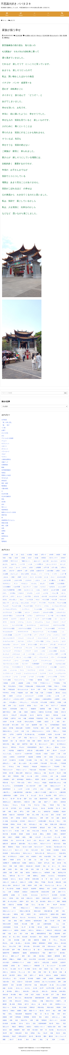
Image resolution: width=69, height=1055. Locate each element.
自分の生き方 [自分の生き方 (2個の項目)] (62, 959)
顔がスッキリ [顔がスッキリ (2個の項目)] (54, 1020)
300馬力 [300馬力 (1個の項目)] (43, 558)
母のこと (4, 507)
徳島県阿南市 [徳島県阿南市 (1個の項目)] (7, 789)
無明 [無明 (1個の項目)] (16, 872)
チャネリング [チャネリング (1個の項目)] (62, 644)
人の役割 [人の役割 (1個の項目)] (40, 696)
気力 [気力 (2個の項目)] (27, 850)
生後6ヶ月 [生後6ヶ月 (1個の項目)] (23, 882)
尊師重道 (4, 486)
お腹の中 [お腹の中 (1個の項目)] (19, 570)
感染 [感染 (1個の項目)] (51, 798)
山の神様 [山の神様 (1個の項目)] (50, 779)
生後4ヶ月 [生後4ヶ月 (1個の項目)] (14, 882)
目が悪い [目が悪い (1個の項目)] (25, 895)
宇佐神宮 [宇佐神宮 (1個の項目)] (56, 766)
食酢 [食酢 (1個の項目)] (10, 1030)
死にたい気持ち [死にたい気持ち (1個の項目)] (33, 843)
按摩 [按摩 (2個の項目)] (4, 811)
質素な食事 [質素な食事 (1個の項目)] (43, 985)
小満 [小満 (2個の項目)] (51, 776)
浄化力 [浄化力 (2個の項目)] (5, 866)
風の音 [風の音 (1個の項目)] (51, 1023)
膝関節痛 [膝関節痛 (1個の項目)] (57, 956)
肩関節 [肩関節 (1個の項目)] (50, 943)
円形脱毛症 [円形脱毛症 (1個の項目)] (39, 718)
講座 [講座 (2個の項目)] (64, 981)
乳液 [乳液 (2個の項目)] (41, 692)
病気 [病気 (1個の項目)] (35, 885)
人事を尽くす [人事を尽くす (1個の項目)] (7, 699)
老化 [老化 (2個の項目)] (9, 940)
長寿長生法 (5, 536)
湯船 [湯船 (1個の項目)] (21, 869)
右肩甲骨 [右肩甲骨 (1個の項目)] (19, 734)
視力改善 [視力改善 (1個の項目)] (22, 978)
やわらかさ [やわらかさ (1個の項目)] (63, 599)
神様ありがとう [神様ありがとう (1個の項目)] (25, 908)
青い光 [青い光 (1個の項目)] (47, 1014)
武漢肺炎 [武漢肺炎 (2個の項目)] (5, 840)
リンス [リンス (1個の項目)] (51, 673)
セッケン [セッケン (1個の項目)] (56, 641)
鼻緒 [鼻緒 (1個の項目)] (34, 1039)
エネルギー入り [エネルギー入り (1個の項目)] (61, 612)
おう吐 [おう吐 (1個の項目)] (5, 567)
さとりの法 (5, 433)
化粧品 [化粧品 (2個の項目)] (64, 725)
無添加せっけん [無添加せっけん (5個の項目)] (37, 872)
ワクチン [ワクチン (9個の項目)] (63, 676)
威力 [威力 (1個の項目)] (15, 763)
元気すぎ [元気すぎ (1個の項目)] (63, 712)
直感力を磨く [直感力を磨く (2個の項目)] (46, 898)
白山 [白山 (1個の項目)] (4, 892)
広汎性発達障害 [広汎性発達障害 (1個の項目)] (18, 786)
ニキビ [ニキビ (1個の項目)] (43, 651)
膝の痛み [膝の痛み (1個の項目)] (42, 956)
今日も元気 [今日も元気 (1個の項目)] (34, 702)
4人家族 (27, 35)
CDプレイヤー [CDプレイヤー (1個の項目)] (53, 558)
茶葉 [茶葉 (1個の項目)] (34, 972)
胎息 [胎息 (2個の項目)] (64, 946)
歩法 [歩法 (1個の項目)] (35, 840)
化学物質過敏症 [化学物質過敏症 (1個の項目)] (54, 725)
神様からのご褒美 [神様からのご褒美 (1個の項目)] (40, 908)
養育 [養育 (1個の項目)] (28, 1030)
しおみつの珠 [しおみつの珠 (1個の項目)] (18, 580)
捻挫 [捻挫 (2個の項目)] (15, 811)
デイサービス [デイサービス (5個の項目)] (18, 647)
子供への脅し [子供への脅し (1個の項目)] (54, 763)
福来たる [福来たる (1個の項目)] (14, 917)
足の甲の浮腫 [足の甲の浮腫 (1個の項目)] (50, 988)
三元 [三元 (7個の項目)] (54, 680)
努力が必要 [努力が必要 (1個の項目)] (6, 725)
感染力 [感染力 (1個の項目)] (57, 798)
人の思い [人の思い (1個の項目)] (49, 696)
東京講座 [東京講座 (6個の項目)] (13, 834)
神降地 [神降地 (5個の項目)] (16, 914)
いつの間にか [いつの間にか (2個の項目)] (39, 564)
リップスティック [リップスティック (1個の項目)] (8, 673)
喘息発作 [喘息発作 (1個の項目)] (5, 741)
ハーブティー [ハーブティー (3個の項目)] (41, 654)
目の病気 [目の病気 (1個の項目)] (63, 895)
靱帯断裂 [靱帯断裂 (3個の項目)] (26, 1017)
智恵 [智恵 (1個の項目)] (12, 827)
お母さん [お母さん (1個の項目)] (63, 567)
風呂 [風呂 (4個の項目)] (64, 1023)
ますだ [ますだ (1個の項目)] (12, 596)
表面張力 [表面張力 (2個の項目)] (63, 975)
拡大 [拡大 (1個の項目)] (20, 808)
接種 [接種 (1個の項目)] (33, 811)
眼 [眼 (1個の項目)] (37, 901)
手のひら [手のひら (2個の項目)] (15, 805)
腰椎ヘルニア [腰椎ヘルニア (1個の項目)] (15, 956)
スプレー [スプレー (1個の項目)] (29, 641)
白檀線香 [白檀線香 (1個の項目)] (16, 892)
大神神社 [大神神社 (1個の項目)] (12, 757)
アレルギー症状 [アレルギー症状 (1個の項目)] (28, 606)
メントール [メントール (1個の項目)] (13, 670)
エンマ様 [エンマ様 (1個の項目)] (50, 615)
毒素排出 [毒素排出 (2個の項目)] (10, 847)
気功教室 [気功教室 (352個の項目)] (56, 850)
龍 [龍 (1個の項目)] (47, 1039)
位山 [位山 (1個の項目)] (15, 705)
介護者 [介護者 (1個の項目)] (59, 702)
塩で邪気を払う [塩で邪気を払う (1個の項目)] (61, 744)
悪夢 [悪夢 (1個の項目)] (25, 798)
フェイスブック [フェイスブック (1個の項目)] (60, 660)
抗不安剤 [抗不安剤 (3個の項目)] (13, 808)
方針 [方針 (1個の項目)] (52, 818)
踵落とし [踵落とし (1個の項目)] (17, 991)
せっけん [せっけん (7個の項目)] (34, 583)
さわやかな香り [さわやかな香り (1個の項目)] (61, 577)
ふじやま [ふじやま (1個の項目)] (45, 593)
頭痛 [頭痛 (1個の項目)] (11, 1020)
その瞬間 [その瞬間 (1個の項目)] (51, 583)
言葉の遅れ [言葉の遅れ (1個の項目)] (6, 981)
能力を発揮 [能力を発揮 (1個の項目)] (6, 949)
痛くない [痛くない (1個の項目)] (59, 885)
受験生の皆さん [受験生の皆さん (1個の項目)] (7, 731)
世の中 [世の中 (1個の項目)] (33, 689)
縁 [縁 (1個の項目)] (9, 937)
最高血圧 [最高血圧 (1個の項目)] (42, 827)
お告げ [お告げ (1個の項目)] (31, 567)
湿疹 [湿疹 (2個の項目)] (37, 869)
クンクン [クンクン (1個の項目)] (29, 622)
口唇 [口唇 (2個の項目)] (22, 731)
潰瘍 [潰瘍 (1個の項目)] (47, 869)
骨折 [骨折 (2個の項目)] (11, 1033)
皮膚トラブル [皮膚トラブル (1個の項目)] (62, 892)
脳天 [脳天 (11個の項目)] (58, 949)
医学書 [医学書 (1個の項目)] (11, 728)
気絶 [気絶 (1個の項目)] (4, 856)
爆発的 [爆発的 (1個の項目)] (43, 875)
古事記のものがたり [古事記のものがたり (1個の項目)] (38, 731)
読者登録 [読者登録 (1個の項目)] (37, 981)
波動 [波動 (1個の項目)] (30, 859)
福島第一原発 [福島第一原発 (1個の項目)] (54, 914)
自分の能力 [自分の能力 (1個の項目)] (6, 962)
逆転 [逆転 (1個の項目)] (58, 994)
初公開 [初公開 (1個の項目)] (19, 721)
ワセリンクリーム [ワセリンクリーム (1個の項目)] (19, 680)
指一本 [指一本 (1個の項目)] (58, 808)
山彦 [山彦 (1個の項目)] (57, 779)
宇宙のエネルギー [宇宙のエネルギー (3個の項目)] (8, 770)
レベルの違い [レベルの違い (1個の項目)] (41, 676)
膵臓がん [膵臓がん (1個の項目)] (12, 959)
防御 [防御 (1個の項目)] (64, 1007)
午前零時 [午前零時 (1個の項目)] (27, 728)
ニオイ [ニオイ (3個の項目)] (36, 651)
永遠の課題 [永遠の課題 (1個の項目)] (47, 856)
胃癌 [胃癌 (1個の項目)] (20, 946)
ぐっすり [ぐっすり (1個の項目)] (54, 574)
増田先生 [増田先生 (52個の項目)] (13, 747)
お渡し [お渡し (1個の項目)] (5, 570)
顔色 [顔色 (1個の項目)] (34, 1023)
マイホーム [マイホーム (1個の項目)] (29, 667)
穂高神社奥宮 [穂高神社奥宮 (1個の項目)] (38, 920)
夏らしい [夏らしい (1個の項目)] (49, 747)
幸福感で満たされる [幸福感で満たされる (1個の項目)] (55, 782)
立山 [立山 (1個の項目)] (57, 924)
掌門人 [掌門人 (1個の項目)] (22, 811)
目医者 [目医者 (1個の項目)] (11, 898)
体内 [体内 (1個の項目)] (41, 705)
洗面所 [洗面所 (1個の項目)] (40, 863)
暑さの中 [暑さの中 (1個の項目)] (24, 827)
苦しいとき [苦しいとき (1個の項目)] (22, 972)
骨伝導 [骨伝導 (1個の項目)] (5, 1033)
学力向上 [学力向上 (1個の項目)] (11, 766)
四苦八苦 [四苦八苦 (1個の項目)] (22, 741)
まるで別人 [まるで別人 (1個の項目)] (28, 596)
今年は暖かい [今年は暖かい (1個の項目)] (13, 702)
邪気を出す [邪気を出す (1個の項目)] (18, 1001)
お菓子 (3, 430)
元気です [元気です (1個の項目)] (5, 715)
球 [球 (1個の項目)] (46, 879)
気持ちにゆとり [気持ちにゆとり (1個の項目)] (27, 853)
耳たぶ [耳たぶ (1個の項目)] (55, 940)
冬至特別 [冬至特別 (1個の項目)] (58, 718)
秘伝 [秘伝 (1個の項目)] (9, 920)
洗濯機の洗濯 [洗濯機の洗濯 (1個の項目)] (16, 863)
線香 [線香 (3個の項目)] (64, 933)
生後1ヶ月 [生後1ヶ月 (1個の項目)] (6, 882)
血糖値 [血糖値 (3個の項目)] (56, 975)
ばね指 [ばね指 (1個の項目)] (64, 590)
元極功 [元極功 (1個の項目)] (26, 712)
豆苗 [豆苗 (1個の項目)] (12, 985)
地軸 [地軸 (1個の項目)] (13, 744)
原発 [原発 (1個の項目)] (47, 728)
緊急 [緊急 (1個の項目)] (50, 933)
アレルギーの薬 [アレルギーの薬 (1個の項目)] (16, 606)
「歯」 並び (5, 425)
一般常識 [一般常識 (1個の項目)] (39, 680)
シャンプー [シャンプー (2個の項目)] (17, 635)
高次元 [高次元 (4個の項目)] (58, 1033)
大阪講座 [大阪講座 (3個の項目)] (30, 757)
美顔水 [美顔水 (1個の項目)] (46, 937)
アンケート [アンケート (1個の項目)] (38, 606)
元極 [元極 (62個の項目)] (20, 712)
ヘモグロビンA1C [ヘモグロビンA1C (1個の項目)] (60, 664)
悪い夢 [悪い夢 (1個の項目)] (13, 798)
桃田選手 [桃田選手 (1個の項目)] (63, 834)
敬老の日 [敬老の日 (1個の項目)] (12, 814)
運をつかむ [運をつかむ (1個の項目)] (18, 998)
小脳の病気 (5, 488)
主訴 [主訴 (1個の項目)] (26, 692)
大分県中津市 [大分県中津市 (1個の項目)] (28, 753)
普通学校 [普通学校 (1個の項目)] (5, 827)
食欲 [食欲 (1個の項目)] (59, 1026)
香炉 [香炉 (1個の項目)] (41, 1030)
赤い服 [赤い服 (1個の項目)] (52, 985)
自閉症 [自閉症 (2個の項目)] (13, 965)
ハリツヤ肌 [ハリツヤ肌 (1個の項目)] (31, 654)
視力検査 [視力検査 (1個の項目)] (30, 978)
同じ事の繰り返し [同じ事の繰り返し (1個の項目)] (30, 734)
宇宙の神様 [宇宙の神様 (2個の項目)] (42, 770)
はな (3, 435)
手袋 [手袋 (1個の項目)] (64, 805)
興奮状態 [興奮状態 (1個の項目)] (37, 965)
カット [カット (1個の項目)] (30, 619)
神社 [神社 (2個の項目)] (63, 911)
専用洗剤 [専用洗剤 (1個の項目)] (16, 776)
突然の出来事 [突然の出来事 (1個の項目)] (7, 924)
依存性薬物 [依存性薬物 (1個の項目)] (13, 709)
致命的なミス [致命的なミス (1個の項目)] (27, 965)
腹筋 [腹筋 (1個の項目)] (34, 956)
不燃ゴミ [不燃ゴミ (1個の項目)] (56, 686)
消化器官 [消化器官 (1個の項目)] (37, 866)
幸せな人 (39, 35)
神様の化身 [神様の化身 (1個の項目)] (37, 911)
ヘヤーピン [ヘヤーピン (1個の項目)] (6, 667)
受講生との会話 (6, 475)
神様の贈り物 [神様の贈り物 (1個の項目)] (48, 911)
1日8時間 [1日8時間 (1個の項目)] (5, 554)
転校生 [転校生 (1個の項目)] (38, 994)
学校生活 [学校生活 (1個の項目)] (25, 766)
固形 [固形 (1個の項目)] (33, 741)
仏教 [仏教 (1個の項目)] (65, 702)
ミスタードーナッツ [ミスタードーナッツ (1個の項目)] (41, 667)
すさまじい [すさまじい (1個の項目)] (24, 583)
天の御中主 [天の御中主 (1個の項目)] (12, 760)
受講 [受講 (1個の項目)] (58, 728)
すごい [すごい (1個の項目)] (16, 583)
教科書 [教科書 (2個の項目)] (5, 814)
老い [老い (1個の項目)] (4, 940)
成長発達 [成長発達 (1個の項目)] (63, 802)
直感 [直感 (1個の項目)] (22, 898)
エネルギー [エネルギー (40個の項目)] (36, 612)
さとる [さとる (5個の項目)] (46, 577)
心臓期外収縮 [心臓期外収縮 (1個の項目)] (7, 795)
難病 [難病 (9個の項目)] (64, 1010)
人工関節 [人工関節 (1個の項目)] (29, 699)
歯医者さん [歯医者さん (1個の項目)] (56, 840)
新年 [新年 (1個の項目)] (12, 818)
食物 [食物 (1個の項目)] (64, 1026)
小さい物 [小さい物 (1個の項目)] (29, 776)
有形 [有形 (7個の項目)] (49, 827)
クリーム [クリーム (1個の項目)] (21, 622)
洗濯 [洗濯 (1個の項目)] (53, 859)
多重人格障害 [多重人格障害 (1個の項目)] (40, 750)
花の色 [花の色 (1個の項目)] (34, 969)
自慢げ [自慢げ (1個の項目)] (29, 962)
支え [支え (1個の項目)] (39, 811)
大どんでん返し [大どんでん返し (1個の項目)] (7, 753)
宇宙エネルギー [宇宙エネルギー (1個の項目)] (53, 770)
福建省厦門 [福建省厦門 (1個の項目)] (6, 917)
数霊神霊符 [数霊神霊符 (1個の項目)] (21, 814)
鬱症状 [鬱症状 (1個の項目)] (51, 1036)
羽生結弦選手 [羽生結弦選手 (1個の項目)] (54, 937)
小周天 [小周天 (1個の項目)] (37, 776)
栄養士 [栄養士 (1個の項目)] (56, 834)
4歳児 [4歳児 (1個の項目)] (36, 554)
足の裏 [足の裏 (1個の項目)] (59, 988)
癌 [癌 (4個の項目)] (3, 888)
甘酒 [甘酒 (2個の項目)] (51, 879)
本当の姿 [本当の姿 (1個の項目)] (44, 831)
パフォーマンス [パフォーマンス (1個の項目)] (43, 657)
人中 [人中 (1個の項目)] (64, 696)
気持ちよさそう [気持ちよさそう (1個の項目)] (51, 853)
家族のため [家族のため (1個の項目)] (28, 773)
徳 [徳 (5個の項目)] (64, 786)
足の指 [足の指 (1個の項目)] (35, 988)
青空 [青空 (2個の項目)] (58, 1014)
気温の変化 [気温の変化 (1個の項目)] (62, 853)
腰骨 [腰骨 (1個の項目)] (23, 956)
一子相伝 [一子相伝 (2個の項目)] (30, 680)
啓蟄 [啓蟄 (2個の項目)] (56, 737)
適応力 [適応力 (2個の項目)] (5, 1001)
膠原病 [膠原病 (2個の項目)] (5, 959)
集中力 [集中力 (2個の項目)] (48, 1010)
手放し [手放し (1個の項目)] (44, 805)
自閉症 (3, 531)
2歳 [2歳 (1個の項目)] (12, 554)
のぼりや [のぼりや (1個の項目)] (45, 590)
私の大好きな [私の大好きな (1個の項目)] (32, 917)
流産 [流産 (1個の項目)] (53, 863)
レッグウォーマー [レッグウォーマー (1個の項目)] (61, 673)
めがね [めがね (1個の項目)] (5, 599)
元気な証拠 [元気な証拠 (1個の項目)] (23, 715)
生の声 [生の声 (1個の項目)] (64, 879)
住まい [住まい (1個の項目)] (36, 705)
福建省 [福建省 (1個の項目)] (64, 914)
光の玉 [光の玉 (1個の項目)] (32, 715)
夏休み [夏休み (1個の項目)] (57, 747)
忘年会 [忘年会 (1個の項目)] (22, 795)
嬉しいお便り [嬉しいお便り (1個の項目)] (23, 763)
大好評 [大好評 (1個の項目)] (52, 753)
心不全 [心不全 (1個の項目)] (35, 789)
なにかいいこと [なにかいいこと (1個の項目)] (28, 590)
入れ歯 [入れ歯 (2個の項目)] (63, 715)
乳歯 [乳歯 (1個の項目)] (36, 692)
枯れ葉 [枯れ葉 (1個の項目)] (35, 834)
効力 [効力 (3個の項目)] (27, 725)
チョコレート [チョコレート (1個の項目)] (7, 647)
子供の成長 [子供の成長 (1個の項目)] (43, 763)
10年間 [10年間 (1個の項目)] (51, 554)
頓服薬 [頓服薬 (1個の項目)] (5, 1020)
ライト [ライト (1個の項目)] (22, 670)
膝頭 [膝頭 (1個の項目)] (64, 956)
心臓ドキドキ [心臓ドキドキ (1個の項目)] (53, 792)
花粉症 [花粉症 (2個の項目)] (46, 969)
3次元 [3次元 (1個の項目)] (22, 554)
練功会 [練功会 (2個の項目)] (5, 937)
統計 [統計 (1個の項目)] (21, 933)
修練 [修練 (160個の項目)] (50, 709)
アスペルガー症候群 (7, 438)
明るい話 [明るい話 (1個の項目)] (51, 821)
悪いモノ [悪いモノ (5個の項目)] (5, 798)
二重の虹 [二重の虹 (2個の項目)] (57, 692)
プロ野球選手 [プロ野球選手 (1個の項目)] (35, 664)
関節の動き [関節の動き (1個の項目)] (41, 1007)
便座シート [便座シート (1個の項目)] (24, 709)
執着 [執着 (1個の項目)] (31, 744)
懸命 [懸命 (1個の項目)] (34, 802)
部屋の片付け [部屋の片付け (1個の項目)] (50, 1001)
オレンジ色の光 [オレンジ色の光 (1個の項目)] (61, 615)
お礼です (33, 35)
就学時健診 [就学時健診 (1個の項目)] (20, 779)
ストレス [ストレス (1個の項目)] (21, 638)
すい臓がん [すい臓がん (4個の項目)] (52, 580)
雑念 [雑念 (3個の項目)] (54, 1010)
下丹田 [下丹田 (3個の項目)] (35, 683)
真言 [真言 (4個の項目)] (27, 901)
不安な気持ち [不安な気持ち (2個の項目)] (12, 686)
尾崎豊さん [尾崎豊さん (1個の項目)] (29, 779)
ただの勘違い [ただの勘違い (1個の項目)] (61, 583)
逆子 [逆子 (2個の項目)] (52, 994)
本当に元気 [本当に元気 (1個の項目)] (35, 831)
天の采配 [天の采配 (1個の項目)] (29, 760)
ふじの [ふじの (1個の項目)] (38, 593)
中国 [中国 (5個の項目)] (44, 689)
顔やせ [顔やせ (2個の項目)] (21, 1023)
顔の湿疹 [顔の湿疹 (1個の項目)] (63, 1020)
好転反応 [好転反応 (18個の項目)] (58, 760)
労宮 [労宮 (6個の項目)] (22, 725)
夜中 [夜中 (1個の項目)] (48, 750)
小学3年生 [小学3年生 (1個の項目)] (44, 776)
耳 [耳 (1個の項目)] (49, 940)
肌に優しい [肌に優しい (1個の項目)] (19, 943)
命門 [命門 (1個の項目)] (19, 737)
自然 (3, 528)
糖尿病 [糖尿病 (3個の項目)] (16, 930)
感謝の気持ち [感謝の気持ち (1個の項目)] (17, 802)
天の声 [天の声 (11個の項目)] (5, 760)
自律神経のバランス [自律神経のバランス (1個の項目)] (18, 962)
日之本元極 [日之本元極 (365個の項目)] (14, 821)
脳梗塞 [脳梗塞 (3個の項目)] (64, 949)
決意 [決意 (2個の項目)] (59, 856)
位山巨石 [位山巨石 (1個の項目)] (21, 705)
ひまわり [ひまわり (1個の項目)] (21, 593)
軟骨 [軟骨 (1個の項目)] (27, 994)
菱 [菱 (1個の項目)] (65, 972)
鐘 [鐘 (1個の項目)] (39, 1004)
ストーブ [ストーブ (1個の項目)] (54, 638)
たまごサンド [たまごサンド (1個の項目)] (27, 586)
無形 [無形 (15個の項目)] (10, 872)
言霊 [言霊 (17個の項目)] (13, 981)
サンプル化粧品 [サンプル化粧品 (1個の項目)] (52, 631)
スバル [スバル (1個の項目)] (63, 638)
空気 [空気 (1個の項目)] (58, 920)
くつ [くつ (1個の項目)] (40, 574)
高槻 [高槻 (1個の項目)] (51, 1033)
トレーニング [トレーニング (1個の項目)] (7, 651)
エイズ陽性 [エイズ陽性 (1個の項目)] (18, 612)
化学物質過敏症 (6, 470)
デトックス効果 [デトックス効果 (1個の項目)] (40, 647)
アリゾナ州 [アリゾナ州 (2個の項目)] (42, 603)
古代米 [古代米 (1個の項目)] (48, 731)
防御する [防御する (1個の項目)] (5, 1010)
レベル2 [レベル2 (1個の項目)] (23, 676)
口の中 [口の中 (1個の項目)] (17, 731)
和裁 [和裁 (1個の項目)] (25, 737)
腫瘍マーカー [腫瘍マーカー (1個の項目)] (53, 953)
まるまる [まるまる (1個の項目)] (36, 596)
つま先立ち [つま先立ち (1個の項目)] (52, 586)
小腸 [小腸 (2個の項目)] (56, 776)
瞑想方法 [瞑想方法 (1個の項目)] (11, 904)
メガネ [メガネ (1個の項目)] (5, 670)
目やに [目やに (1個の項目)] (5, 898)
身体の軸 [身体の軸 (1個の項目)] (54, 991)
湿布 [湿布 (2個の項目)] (27, 869)
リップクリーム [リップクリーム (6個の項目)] (60, 670)
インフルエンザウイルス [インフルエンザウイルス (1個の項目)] (59, 606)
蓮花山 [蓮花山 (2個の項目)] (19, 975)
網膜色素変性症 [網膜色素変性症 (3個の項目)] (41, 933)
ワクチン (4, 457)
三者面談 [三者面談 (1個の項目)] (5, 683)
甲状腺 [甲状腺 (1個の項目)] (43, 882)
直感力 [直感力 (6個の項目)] (38, 898)
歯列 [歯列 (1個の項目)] (48, 840)
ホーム (4, 20)
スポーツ (4, 446)
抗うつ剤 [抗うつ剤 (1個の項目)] (5, 808)
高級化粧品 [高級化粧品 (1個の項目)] (6, 1036)
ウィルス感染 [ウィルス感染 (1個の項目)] (38, 609)
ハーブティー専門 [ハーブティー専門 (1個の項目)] (53, 654)
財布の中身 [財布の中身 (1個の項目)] (28, 985)
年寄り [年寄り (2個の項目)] (30, 782)
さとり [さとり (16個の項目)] (25, 577)
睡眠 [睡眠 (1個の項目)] (58, 901)
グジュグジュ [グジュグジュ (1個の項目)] (39, 622)
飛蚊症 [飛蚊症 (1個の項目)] (14, 1026)
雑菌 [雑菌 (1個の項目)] (59, 1010)
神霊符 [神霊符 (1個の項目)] (29, 914)
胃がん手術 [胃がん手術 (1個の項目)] (12, 946)
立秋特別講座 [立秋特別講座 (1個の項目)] (7, 927)
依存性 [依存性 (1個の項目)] (5, 709)
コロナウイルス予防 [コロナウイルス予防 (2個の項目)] (59, 625)
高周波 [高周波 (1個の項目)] (33, 1033)
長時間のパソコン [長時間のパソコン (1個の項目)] (60, 1004)
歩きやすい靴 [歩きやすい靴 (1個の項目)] (20, 840)
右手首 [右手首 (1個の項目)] (12, 734)
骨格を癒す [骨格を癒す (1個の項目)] (18, 1033)
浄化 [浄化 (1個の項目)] (65, 863)
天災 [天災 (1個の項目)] (46, 760)
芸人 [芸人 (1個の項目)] (52, 969)
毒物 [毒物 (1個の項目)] (64, 843)
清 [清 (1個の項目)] (59, 866)
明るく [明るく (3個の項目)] (59, 821)
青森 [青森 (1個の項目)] (53, 1014)
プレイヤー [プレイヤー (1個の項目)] (25, 664)
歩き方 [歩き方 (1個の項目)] (29, 840)
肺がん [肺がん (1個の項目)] (56, 943)
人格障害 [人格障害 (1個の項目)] (56, 699)
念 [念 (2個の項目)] (27, 795)
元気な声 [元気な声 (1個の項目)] (14, 715)
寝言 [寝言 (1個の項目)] (9, 776)
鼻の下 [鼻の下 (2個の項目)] (12, 1039)
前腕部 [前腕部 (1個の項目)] (39, 721)
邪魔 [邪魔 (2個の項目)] (41, 1001)
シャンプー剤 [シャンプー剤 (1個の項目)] (27, 635)
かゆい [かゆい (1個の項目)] (64, 570)
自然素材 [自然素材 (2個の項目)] (5, 965)
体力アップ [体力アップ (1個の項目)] (54, 705)
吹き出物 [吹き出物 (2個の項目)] (57, 734)
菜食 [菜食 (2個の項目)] (60, 972)
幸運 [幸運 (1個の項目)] (64, 782)
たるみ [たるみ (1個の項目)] (36, 586)
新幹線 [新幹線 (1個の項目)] (18, 818)
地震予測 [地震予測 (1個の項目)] (24, 744)
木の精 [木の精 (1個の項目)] (17, 831)
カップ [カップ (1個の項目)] (37, 619)
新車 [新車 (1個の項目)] (47, 818)
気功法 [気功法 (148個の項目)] (64, 850)
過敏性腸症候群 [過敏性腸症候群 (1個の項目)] (39, 998)
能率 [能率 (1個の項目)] (13, 949)
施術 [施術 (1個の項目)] (58, 818)
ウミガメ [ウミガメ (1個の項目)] (61, 609)
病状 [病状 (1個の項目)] (41, 885)
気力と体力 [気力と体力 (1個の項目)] (34, 850)
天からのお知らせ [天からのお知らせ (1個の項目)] (61, 757)
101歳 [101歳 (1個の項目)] (36, 558)
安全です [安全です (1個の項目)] (63, 770)
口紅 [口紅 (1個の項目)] (28, 731)
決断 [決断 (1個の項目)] (65, 856)
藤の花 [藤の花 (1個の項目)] (41, 975)
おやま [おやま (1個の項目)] (24, 567)
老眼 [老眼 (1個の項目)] (29, 940)
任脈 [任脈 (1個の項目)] (4, 705)
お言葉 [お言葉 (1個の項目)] (32, 570)
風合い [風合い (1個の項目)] (58, 1023)
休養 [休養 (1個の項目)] (9, 705)
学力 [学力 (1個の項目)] (4, 766)
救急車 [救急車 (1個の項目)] (64, 811)
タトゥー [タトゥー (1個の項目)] (16, 644)
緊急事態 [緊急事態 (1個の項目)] (57, 933)
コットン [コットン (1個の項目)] (5, 625)
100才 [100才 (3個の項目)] (16, 558)
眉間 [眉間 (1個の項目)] (4, 901)
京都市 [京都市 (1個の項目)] (11, 696)
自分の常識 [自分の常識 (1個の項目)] (32, 959)
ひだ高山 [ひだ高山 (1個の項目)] (12, 593)
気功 (61, 35)
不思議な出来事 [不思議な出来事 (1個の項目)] (40, 686)
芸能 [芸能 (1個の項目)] (57, 969)
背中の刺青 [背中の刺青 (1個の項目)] (36, 946)
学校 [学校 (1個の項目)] (18, 766)
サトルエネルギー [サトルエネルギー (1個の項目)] (8, 631)
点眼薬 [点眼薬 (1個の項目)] (5, 872)
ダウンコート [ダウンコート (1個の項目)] (44, 644)
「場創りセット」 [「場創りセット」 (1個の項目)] (26, 561)
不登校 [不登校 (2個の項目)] (64, 686)
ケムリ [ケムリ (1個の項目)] (48, 622)
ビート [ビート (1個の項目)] (17, 660)
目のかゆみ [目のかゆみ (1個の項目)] (34, 895)
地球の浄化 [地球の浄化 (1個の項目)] (6, 744)
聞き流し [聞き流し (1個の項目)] (5, 943)
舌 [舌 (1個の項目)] (43, 965)
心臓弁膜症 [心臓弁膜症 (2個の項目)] (62, 792)
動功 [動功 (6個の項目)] (41, 725)
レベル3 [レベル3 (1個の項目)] (31, 676)
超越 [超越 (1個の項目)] (4, 988)
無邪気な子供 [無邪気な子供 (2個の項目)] (62, 872)
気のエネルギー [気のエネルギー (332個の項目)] (39, 847)
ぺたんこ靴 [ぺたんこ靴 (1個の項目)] (55, 593)
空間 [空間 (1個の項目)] (64, 920)
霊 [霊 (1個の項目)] (41, 1014)
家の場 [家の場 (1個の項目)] (11, 773)
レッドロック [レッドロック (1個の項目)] (7, 676)
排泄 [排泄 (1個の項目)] (28, 811)
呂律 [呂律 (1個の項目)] (64, 734)
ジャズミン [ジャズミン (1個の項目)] (56, 635)
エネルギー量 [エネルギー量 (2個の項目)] (20, 615)
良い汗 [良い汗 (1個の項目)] (20, 969)
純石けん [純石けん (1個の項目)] (31, 930)
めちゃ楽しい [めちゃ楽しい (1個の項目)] (13, 599)
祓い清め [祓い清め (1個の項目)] (41, 904)
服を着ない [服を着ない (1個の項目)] (62, 827)
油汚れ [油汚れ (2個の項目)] (19, 859)
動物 (3, 467)
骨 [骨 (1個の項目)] (46, 1030)
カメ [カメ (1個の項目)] (56, 619)
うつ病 (3, 427)
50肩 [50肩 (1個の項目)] (4, 558)
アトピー (4, 441)
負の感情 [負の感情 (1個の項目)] (19, 985)
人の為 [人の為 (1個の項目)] (57, 696)
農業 (3, 533)
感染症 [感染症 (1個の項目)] (64, 798)
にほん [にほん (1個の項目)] (38, 590)
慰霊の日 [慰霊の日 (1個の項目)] (27, 802)
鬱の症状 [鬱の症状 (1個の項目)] (38, 1036)
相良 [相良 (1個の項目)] (64, 898)
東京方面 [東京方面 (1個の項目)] (5, 834)
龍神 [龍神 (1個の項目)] (53, 1039)
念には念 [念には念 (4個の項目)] (33, 795)
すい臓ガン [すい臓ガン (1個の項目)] (62, 580)
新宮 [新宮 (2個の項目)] (64, 814)
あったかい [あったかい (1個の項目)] (54, 561)
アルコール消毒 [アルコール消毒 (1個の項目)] (61, 603)
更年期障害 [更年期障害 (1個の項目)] (33, 827)
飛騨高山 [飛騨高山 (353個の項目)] (21, 1026)
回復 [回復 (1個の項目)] (28, 741)
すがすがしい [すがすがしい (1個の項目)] (7, 583)
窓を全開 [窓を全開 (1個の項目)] (24, 924)
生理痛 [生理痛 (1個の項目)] (30, 882)
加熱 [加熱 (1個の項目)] (58, 721)
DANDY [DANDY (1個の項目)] (63, 558)
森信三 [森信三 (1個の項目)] (10, 837)
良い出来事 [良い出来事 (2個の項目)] (62, 965)
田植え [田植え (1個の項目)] (37, 882)
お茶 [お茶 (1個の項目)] (26, 570)
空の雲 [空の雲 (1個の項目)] (52, 920)
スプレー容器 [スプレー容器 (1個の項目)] (39, 641)
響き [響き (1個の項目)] (40, 1017)
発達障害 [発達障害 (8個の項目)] (33, 888)
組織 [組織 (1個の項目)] (65, 930)
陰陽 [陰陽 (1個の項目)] (25, 1010)
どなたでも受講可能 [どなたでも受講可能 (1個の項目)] (9, 590)
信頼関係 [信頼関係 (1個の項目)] (42, 709)
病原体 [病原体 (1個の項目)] (30, 885)
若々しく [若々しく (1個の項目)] (63, 969)
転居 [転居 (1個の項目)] (32, 994)
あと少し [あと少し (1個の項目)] (5, 564)
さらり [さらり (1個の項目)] (53, 577)
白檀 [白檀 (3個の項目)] (9, 892)
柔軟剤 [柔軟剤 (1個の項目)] (49, 834)
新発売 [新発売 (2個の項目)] (25, 818)
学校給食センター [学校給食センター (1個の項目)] (45, 766)
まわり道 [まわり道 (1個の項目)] (44, 596)
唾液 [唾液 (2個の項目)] (50, 737)
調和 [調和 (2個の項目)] (59, 981)
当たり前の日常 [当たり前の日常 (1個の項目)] (30, 786)
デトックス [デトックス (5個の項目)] (29, 647)
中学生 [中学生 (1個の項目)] (13, 692)
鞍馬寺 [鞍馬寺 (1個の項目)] (34, 1017)
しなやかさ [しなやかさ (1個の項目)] (28, 580)
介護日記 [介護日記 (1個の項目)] (52, 702)
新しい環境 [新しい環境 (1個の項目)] (35, 814)
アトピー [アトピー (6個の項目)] (33, 603)
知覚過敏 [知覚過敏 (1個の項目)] (19, 904)
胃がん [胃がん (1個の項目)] (5, 946)
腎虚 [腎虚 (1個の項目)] (44, 953)
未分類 (3, 501)
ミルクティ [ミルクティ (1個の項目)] (62, 667)
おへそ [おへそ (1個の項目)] (18, 567)
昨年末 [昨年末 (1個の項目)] (19, 824)
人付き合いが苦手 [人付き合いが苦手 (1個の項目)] (18, 699)
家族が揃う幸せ (11, 30)
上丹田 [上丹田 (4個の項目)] (13, 683)
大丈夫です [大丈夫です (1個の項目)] (18, 753)
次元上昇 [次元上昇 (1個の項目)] (38, 837)
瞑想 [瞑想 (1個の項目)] (4, 904)
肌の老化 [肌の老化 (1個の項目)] (27, 943)
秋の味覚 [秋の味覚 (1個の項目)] (63, 917)
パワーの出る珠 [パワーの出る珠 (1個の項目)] (61, 657)
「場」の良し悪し (7, 422)
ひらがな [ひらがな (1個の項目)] (29, 593)
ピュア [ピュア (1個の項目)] (35, 660)
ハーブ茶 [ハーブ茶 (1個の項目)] (63, 654)
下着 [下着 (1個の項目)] (64, 683)
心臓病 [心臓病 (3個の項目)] (15, 795)
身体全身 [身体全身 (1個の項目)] (5, 994)
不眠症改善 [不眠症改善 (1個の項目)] (11, 689)
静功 (3, 538)
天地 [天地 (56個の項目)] (41, 760)
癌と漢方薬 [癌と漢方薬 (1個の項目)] (10, 888)
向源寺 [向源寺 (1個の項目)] (50, 734)
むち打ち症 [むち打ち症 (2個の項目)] (63, 596)
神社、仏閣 (5, 525)
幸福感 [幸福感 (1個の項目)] (44, 782)
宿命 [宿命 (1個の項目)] (45, 773)
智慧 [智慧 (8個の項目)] (17, 827)
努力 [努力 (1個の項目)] (64, 721)
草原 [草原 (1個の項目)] (45, 972)
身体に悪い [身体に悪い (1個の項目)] (35, 991)
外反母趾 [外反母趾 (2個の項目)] (11, 750)
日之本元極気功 (6, 496)
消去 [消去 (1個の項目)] (44, 866)
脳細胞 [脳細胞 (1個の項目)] (25, 953)
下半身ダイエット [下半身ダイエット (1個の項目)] (45, 683)
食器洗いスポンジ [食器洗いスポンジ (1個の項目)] (39, 1026)
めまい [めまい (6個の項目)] (22, 599)
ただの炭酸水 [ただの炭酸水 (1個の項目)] (7, 586)
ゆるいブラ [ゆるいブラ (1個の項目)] (6, 603)
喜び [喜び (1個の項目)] (11, 741)
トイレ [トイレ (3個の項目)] (63, 647)
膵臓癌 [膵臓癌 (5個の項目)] (19, 959)
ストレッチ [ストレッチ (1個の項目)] (30, 638)
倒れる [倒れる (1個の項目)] (57, 709)
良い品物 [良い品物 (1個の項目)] (13, 969)
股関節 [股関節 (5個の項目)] (34, 943)
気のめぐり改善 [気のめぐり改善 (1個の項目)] (27, 847)
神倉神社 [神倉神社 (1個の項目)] (5, 908)
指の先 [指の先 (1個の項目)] (43, 808)
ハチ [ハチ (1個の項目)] (23, 654)
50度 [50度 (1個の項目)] (64, 554)
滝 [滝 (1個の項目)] (42, 869)
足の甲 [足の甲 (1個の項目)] (42, 988)
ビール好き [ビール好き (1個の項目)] (25, 660)
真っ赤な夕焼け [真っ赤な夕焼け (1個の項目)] (12, 901)
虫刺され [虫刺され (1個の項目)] (48, 975)
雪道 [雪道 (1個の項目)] (4, 1014)
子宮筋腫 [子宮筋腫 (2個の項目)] (63, 763)
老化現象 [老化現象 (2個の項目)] (16, 940)
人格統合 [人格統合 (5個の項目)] (37, 699)
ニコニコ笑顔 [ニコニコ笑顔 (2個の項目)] (53, 651)
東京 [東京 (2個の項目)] (56, 831)
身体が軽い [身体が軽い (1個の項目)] (26, 991)
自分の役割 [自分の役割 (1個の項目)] (41, 959)
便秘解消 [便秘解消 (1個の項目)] (33, 709)
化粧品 (3, 472)
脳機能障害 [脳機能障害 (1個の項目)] (16, 953)
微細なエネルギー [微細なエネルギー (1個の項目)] (55, 786)
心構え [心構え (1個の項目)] (49, 789)
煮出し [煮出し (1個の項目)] (5, 875)
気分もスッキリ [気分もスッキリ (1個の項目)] (7, 850)
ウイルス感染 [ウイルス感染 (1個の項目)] (50, 609)
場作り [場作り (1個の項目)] (52, 744)
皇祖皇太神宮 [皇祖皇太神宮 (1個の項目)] (45, 892)
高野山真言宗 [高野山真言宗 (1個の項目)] (22, 1036)
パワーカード (5, 451)
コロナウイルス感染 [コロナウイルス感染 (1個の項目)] (9, 628)
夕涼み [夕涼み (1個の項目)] (64, 747)
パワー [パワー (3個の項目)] (53, 657)
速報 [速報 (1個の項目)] (4, 998)
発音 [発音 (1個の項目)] (48, 888)
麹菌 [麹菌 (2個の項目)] (4, 1039)
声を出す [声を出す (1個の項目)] (21, 747)
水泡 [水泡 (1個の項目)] (27, 856)
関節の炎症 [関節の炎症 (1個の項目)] (50, 1007)
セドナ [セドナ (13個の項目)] (64, 641)
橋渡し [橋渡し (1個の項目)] (24, 837)
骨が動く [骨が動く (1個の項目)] (51, 1030)
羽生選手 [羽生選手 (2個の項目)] (63, 937)
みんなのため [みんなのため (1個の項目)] (53, 596)
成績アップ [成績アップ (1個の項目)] (47, 802)
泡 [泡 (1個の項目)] (24, 859)
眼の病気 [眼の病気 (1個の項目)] (42, 901)
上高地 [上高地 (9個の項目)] (28, 683)
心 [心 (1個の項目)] (14, 789)
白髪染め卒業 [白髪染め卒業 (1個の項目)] (34, 892)
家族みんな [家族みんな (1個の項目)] (37, 773)
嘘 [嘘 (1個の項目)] (16, 741)
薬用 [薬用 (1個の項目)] (25, 975)
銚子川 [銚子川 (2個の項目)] (27, 1004)
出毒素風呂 (5, 464)
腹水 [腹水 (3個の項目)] (29, 956)
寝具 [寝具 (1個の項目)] (4, 776)
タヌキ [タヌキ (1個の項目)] (23, 644)
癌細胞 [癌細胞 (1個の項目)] (18, 888)
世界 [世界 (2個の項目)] (39, 689)
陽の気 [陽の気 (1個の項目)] (42, 1010)
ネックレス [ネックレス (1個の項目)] (6, 654)
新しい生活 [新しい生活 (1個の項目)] (45, 814)
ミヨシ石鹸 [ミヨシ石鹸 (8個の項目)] (53, 667)
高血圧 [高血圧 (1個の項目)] (14, 1036)
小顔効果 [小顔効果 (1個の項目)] (63, 776)
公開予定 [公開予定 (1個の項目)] (13, 718)
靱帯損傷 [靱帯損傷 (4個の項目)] (18, 1017)
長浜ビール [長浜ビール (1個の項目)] (6, 1007)
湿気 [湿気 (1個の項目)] (32, 869)
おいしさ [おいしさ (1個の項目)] (62, 564)
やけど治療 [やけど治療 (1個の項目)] (45, 599)
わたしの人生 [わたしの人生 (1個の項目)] (25, 603)
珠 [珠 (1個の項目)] (42, 879)
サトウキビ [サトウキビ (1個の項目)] (61, 628)
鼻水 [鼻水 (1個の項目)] (27, 1039)
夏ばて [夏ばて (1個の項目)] (42, 747)
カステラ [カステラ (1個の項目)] (13, 619)
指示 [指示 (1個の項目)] (64, 808)
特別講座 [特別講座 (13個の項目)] (5, 879)
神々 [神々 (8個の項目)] (48, 904)
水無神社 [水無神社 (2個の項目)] (33, 856)
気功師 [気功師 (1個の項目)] (49, 850)
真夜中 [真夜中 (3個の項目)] (22, 901)
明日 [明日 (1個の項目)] (64, 821)
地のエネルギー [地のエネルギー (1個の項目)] (61, 741)
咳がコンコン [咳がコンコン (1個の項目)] (34, 737)
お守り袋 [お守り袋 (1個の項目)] (46, 567)
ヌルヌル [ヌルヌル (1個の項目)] (62, 651)
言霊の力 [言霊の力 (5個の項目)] (19, 981)
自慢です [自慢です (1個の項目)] (36, 962)
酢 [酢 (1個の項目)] (65, 1001)
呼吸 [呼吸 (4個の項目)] (4, 737)
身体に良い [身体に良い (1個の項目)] (45, 991)
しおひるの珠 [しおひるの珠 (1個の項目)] (7, 580)
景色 (3, 499)
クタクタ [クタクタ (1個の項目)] (12, 622)
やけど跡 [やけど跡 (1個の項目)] (54, 599)
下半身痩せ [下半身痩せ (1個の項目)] (57, 683)
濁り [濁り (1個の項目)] (52, 869)
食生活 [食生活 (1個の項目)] (5, 1030)
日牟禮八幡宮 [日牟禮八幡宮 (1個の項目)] (42, 821)
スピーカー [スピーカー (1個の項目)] (21, 641)
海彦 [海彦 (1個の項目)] (15, 866)
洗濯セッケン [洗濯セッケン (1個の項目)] (62, 859)
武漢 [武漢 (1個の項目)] (64, 837)
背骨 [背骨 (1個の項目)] (43, 946)
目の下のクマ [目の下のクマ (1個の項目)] (45, 895)
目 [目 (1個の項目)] (19, 895)
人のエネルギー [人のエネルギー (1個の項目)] (29, 696)
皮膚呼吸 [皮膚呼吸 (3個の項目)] (5, 895)
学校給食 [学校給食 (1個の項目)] (34, 766)
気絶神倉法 (5, 509)
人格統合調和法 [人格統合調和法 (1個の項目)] (46, 699)
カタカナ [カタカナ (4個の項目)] (22, 619)
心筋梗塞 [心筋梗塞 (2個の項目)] (57, 789)
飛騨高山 (6, 37)
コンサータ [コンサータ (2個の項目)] (38, 628)
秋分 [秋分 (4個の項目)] (4, 920)
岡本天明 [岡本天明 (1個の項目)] (63, 779)
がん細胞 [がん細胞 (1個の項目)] (5, 574)
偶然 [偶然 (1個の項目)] (14, 712)
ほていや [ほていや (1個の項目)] (5, 596)
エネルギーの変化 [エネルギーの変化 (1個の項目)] (48, 612)
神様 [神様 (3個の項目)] (14, 908)
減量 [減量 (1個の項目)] (4, 869)
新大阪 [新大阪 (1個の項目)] (58, 814)
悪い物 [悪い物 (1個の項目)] (19, 798)
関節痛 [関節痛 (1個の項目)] (58, 1007)
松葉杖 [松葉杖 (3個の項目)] (28, 834)
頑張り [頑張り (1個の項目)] (47, 1017)
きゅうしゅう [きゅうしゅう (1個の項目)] (14, 574)
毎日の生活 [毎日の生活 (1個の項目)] (57, 843)
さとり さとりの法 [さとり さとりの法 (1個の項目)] (36, 577)
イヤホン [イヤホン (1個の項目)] (46, 606)
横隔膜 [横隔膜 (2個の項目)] (17, 837)
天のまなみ (5, 478)
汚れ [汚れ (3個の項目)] (54, 856)
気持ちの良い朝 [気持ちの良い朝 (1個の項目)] (39, 853)
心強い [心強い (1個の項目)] (42, 789)
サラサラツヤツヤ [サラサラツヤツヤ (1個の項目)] (23, 631)
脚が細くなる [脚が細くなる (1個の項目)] (27, 949)
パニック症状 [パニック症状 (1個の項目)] (27, 657)
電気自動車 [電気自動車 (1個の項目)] (18, 1014)
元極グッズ (5, 462)
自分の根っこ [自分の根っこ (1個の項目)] (52, 959)
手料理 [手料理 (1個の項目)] (52, 805)
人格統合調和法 (6, 459)
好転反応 (4, 480)
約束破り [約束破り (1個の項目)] (23, 930)
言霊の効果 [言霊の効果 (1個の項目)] (28, 981)
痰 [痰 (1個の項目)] (65, 885)
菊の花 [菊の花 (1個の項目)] (55, 972)
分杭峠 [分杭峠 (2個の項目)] (5, 721)
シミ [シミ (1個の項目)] (63, 631)
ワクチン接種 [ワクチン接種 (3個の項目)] (7, 680)
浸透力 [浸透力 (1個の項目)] (21, 866)
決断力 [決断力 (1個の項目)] (5, 859)
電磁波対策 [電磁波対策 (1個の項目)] (28, 1014)
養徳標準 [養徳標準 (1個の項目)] (17, 1030)
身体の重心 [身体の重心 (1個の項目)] (62, 991)
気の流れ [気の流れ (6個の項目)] (49, 847)
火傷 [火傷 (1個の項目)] (58, 869)
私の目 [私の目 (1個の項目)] (41, 917)
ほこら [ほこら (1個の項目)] (63, 593)
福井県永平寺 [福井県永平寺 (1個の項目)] (43, 914)
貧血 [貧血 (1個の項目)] (35, 985)
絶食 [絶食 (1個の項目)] (26, 933)
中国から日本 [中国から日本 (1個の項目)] (53, 689)
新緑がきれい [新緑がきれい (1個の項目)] (34, 818)
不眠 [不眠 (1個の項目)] (4, 689)
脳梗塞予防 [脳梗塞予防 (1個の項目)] (6, 953)
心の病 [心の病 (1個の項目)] (28, 789)
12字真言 (4, 419)
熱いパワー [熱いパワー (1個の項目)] (21, 875)
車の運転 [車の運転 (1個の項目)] (13, 994)
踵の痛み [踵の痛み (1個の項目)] (9, 991)
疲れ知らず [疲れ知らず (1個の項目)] (16, 885)
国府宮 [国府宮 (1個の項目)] (40, 741)
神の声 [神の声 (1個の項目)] (55, 904)
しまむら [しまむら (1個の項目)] (37, 580)
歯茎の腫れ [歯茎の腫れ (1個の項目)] (22, 843)
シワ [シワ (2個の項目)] (35, 635)
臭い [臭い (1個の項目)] (19, 965)
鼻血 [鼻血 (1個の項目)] (41, 1039)
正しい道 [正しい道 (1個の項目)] (57, 837)
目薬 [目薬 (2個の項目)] (17, 898)
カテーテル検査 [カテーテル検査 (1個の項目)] (46, 619)
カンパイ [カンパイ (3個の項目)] (63, 619)
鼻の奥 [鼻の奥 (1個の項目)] (20, 1039)
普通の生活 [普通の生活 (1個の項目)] (63, 824)
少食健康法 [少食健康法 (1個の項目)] (6, 779)
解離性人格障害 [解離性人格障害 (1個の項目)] (61, 978)
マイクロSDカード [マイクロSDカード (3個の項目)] (17, 667)
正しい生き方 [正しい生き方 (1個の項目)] (48, 837)
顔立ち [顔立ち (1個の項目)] (28, 1023)
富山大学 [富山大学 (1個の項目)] (51, 773)
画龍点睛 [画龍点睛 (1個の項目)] (58, 882)
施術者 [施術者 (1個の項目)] (64, 818)
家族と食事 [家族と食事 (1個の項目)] (19, 773)
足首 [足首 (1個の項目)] (64, 988)
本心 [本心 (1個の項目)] (51, 831)
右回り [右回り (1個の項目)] (5, 734)
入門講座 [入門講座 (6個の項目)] (5, 718)
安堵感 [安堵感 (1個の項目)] (5, 773)
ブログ (3, 454)
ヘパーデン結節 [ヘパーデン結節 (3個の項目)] (47, 664)
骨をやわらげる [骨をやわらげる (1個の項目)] (61, 1030)
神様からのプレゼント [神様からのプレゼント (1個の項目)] (57, 908)
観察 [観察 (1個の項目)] (45, 978)
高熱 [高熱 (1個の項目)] (64, 1033)
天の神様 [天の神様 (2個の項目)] (21, 760)
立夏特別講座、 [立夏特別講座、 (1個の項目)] (47, 924)
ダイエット (5, 449)
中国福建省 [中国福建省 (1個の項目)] (62, 689)
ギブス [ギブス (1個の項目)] (5, 622)
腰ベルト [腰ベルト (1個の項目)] (5, 956)
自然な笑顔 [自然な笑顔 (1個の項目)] (45, 962)
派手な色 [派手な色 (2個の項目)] (46, 863)
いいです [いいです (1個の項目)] (22, 564)
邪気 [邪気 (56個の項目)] (10, 1001)
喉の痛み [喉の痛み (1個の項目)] (63, 737)
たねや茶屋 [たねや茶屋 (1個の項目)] (17, 586)
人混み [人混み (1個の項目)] (64, 699)
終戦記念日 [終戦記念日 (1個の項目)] (58, 930)
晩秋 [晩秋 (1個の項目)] (46, 824)
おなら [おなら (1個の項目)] (11, 567)
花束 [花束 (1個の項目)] (40, 969)
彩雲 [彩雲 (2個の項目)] (40, 786)
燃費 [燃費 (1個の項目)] (28, 875)
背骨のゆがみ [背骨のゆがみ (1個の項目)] (52, 946)
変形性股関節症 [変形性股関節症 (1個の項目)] (32, 747)
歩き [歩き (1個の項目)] (12, 840)
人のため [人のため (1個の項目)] (19, 696)
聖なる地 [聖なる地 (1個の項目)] (63, 940)
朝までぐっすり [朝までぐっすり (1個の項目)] (7, 831)
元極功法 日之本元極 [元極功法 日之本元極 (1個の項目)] (45, 712)
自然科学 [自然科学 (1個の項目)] (63, 962)
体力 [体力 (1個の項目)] (47, 705)
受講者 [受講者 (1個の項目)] (64, 728)
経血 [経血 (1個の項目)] (9, 933)
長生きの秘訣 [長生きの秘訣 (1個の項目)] (23, 1007)
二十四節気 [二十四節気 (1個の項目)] (49, 692)
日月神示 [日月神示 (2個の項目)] (22, 821)
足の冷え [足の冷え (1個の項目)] (27, 988)
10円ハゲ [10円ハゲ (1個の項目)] (43, 554)
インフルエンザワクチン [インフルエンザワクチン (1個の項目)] (10, 609)
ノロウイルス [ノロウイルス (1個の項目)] (16, 654)
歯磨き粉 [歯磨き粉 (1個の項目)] (13, 843)
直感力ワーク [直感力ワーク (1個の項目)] (57, 898)
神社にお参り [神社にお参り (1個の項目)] (7, 914)
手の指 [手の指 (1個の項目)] (23, 805)
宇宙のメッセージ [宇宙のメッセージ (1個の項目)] (21, 770)
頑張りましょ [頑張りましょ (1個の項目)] (56, 1017)
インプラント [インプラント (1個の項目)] (26, 609)
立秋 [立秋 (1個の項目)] (63, 924)
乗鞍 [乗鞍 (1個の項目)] (31, 692)
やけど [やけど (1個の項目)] (38, 599)
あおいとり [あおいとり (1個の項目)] (37, 561)
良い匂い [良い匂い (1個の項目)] (5, 969)
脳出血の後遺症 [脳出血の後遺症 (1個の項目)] (49, 949)
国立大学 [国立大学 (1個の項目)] (46, 741)
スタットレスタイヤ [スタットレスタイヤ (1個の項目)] (9, 638)
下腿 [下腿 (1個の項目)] (4, 686)
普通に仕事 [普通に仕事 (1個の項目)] (53, 824)
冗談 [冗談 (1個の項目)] (52, 718)
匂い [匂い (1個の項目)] (46, 725)
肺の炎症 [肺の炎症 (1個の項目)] (63, 943)
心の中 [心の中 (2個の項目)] (20, 789)
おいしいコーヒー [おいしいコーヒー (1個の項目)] (51, 564)
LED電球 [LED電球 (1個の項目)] (5, 561)
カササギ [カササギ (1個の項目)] (5, 619)
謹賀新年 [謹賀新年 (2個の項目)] (5, 985)
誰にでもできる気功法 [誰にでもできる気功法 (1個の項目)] (49, 981)
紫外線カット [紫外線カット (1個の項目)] (40, 930)
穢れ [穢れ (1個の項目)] (46, 920)
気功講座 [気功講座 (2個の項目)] (5, 853)
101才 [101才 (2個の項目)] (29, 558)
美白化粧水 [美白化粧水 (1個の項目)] (33, 937)
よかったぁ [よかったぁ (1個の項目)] (15, 603)
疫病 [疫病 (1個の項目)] (65, 882)
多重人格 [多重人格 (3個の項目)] (29, 750)
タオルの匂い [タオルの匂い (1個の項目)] (7, 644)
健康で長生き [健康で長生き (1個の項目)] (7, 712)
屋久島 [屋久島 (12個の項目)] (43, 779)
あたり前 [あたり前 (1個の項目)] (45, 561)
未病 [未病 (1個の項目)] (28, 831)
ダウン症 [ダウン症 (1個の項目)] (53, 644)
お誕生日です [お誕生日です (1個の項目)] (40, 570)
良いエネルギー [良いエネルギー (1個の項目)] (51, 965)
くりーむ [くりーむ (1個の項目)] (46, 574)
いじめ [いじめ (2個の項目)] (30, 564)
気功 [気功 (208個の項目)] (42, 850)
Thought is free (44, 1050)
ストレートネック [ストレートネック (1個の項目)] (43, 638)
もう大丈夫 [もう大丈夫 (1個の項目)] (30, 599)
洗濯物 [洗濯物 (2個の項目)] (24, 863)
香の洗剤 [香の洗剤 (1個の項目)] (35, 1030)
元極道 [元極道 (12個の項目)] (56, 712)
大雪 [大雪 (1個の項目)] (45, 757)
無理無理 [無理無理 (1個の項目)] (47, 872)
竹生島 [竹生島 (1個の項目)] (16, 927)
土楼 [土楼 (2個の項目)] (53, 741)
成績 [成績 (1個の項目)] (39, 802)
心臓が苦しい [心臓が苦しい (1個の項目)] (7, 792)
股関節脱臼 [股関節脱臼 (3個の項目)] (42, 943)
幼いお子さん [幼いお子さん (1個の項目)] (7, 786)
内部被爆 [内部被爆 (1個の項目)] (31, 718)
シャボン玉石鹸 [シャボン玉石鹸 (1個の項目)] (7, 635)
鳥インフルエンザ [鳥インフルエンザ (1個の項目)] (61, 1036)
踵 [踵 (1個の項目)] (3, 991)
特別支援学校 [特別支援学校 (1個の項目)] (62, 875)
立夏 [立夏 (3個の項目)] (38, 924)
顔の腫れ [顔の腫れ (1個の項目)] (13, 1023)
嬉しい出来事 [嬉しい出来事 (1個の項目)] (34, 763)
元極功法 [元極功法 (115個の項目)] (33, 712)
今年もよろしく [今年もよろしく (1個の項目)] (24, 702)
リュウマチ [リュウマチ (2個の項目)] (43, 673)
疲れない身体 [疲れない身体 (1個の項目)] (7, 885)
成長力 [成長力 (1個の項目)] (55, 802)
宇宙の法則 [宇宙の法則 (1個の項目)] (33, 770)
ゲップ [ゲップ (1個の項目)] (64, 622)
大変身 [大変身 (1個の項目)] (46, 753)
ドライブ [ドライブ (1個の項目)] (28, 651)
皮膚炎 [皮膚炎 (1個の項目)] (13, 895)
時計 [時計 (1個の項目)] (41, 824)
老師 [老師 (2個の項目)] (23, 940)
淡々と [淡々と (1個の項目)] (54, 866)
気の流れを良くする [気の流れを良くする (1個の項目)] (60, 847)
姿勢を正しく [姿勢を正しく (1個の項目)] (7, 763)
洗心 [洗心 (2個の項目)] (47, 859)
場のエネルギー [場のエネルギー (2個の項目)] (43, 744)
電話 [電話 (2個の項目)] (36, 1014)
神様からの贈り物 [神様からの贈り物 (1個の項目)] (25, 911)
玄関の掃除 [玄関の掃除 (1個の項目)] (35, 879)
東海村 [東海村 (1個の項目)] (21, 834)
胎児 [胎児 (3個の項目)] (59, 946)
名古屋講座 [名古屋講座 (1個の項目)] (41, 734)
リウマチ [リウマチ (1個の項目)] (41, 670)
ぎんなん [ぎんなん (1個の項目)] (33, 574)
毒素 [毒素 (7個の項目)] (4, 847)
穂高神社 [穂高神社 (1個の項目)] (28, 920)
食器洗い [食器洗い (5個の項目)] (29, 1026)
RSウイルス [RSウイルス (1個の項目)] (14, 561)
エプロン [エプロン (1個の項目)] (30, 615)
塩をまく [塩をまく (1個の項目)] (5, 747)
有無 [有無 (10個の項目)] (55, 827)
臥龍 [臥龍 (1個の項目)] (25, 959)
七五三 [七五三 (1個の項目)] (47, 680)
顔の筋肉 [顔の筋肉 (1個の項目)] (5, 1023)
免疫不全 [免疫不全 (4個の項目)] (39, 715)
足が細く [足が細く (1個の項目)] (10, 988)
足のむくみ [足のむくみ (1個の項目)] (19, 988)
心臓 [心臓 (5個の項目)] (64, 789)
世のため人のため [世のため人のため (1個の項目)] (23, 689)
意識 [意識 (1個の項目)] (35, 798)
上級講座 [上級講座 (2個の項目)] (20, 683)
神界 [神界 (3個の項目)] (57, 911)
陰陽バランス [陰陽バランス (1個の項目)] (33, 1010)
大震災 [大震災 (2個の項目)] (51, 757)
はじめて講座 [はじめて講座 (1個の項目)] (55, 590)
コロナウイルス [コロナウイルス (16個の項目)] (44, 625)
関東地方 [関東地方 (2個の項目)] (32, 1007)
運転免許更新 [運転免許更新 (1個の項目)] (28, 998)
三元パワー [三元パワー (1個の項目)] (62, 680)
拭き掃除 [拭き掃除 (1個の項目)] (27, 808)
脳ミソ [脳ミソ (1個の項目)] (40, 949)
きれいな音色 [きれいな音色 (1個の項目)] (25, 574)
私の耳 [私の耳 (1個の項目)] (48, 917)
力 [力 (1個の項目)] (52, 721)
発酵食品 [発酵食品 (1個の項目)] (41, 888)
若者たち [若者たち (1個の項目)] (5, 972)
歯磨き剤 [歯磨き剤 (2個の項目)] (5, 843)
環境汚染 (4, 515)
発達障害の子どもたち (8, 520)
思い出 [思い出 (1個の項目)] (41, 795)
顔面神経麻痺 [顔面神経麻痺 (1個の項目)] (42, 1023)
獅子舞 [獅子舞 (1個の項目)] (27, 879)
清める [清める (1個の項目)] (64, 866)
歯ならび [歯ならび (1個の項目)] (41, 840)
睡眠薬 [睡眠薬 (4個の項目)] (64, 901)
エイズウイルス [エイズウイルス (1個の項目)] (7, 612)
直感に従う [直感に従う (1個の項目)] (30, 898)
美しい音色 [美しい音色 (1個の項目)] (16, 937)
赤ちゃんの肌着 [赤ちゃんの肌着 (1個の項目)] (61, 985)
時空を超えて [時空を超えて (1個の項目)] (33, 824)
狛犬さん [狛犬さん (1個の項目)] (13, 879)
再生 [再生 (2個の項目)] (46, 718)
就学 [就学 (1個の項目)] (13, 779)
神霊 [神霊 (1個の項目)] (22, 914)
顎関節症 (4, 541)
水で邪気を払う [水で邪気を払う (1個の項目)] (12, 856)
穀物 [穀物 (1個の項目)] (15, 920)
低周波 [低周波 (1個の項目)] (29, 705)
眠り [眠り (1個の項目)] (32, 901)
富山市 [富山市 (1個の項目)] (59, 773)
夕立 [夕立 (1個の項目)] (4, 750)
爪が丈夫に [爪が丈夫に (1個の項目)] (51, 875)
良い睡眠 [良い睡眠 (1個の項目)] (27, 969)
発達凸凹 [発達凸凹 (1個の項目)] (25, 888)
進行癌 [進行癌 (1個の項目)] (10, 998)
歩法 (3, 504)
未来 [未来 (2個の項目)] (22, 831)
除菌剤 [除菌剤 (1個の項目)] (19, 1010)
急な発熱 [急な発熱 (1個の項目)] (48, 795)
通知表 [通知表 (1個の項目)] (64, 994)
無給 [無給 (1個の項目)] (54, 872)
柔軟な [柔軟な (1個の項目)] (42, 834)
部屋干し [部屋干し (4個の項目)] (59, 1001)
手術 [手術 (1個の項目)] (58, 805)
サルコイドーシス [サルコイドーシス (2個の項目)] (38, 631)
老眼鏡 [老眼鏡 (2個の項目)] (44, 940)
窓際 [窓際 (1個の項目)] (32, 924)
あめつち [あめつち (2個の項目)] (13, 564)
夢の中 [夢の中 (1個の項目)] (55, 750)
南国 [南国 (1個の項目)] (42, 728)
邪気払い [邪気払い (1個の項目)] (27, 1001)
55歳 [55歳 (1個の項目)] (10, 558)
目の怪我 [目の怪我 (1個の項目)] (54, 895)
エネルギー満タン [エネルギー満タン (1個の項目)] (8, 615)
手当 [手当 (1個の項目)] (29, 805)
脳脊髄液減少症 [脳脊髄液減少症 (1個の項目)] (34, 953)
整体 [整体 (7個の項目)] (28, 814)
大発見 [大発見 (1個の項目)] (5, 757)
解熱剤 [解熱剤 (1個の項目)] (51, 978)
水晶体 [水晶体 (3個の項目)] (22, 856)
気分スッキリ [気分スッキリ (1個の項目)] (19, 850)
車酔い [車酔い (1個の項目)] (21, 994)
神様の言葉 (5, 523)
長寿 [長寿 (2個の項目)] (51, 1004)
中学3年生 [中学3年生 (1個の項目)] (6, 692)
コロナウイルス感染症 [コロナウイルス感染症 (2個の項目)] (24, 628)
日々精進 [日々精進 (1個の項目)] (5, 821)
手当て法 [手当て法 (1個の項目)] (36, 805)
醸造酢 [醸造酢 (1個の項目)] (5, 1004)
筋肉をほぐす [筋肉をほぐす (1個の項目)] (55, 927)
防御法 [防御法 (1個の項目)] (13, 1010)
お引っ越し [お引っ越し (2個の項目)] (55, 567)
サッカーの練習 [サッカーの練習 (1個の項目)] (50, 628)
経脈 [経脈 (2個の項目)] (4, 933)
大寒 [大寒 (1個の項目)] (58, 753)
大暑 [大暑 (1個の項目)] (64, 753)
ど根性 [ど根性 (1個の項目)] (19, 590)
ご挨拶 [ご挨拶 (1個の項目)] (19, 577)
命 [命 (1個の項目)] (9, 737)
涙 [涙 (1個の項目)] (48, 866)
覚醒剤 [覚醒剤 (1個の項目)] (38, 978)
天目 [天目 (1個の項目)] (51, 760)
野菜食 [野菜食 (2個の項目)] (20, 1004)
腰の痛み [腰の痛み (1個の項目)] (62, 953)
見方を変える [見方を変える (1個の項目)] (7, 978)
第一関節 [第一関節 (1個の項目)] (31, 927)
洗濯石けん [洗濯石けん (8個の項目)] (32, 863)
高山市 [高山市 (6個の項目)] (45, 1033)
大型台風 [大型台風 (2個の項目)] (38, 753)
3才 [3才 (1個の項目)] (17, 554)
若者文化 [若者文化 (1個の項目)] (13, 972)
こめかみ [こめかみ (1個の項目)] (5, 577)
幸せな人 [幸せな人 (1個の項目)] (37, 782)
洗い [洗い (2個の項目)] (35, 859)
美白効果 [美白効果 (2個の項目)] (24, 937)
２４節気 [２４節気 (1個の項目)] (61, 1039)
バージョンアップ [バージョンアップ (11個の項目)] (8, 657)
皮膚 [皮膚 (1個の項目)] (53, 892)
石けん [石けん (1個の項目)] (33, 904)
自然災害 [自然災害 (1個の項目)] (54, 962)
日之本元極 (18, 35)
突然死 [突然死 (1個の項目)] (16, 924)
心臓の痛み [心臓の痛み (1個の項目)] (28, 792)
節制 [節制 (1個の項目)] (64, 927)
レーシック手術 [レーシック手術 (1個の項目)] (52, 676)
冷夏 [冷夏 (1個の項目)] (65, 718)
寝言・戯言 (5, 483)
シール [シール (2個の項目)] (49, 635)
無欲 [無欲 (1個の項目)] (21, 872)
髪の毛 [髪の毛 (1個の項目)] (31, 1036)
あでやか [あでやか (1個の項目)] (63, 561)
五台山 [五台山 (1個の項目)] (64, 692)
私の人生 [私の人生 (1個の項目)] (23, 917)
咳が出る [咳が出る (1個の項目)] (43, 737)
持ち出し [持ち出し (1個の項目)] (35, 808)
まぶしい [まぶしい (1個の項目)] (19, 596)
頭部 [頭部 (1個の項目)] (31, 1020)
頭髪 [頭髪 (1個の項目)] (37, 1020)
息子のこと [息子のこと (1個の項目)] (62, 795)
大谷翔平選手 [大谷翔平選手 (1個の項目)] (21, 757)
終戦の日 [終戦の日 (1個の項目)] (49, 930)
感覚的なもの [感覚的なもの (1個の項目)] (7, 802)
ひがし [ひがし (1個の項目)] (5, 593)
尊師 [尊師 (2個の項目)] (22, 776)
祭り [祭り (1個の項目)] (35, 914)
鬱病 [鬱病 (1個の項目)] (45, 1036)
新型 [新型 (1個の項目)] (52, 814)
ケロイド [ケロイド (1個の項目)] (55, 622)
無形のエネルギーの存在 (9, 512)
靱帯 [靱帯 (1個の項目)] (11, 1017)
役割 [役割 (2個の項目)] (46, 786)
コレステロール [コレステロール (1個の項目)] (31, 625)
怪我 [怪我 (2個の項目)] (55, 795)
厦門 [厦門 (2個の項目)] (53, 728)
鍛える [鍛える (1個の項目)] (34, 1004)
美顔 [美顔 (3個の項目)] (40, 937)
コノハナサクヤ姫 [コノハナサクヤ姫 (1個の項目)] (17, 625)
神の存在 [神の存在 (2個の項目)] (62, 904)
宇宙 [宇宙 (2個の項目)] (64, 766)
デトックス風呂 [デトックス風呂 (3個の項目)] (53, 647)
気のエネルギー (54, 35)
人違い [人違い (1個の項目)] (5, 702)
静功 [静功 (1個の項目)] (64, 1014)
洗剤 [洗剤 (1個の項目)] (41, 859)
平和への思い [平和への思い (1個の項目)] (21, 782)
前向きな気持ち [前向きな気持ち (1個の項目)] (29, 721)
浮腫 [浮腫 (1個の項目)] (10, 866)
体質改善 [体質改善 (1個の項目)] (63, 705)
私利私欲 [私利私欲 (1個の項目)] (55, 917)
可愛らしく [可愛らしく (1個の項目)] (56, 731)
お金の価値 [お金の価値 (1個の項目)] (50, 570)
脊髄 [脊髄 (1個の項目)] (19, 949)
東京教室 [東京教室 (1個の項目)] (63, 831)
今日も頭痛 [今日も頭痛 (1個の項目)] (43, 702)
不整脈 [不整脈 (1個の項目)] (50, 686)
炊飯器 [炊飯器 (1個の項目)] (64, 869)
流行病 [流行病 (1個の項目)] (59, 863)
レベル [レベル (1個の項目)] (16, 676)
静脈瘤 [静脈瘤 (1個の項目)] (5, 1017)
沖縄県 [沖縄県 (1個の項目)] (12, 859)
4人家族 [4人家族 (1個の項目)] (29, 554)
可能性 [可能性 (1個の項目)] (64, 731)
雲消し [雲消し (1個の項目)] (10, 1014)
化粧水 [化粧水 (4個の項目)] (5, 728)
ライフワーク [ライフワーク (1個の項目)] (31, 670)
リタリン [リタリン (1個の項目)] (50, 670)
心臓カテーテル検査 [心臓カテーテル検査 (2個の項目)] (40, 792)
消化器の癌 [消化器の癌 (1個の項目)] (29, 866)
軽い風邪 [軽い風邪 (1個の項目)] (45, 994)
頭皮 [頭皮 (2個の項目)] (16, 1020)
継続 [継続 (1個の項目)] (32, 933)
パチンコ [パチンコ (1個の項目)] (18, 657)
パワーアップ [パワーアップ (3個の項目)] (7, 660)
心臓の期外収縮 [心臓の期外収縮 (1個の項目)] (17, 792)
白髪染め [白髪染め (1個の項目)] (24, 892)
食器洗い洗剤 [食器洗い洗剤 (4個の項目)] (52, 1026)
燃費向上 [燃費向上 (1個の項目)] (35, 875)
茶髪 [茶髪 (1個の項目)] (39, 972)
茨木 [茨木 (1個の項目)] (29, 972)
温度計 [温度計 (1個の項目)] (10, 869)
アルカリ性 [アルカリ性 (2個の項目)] (51, 603)
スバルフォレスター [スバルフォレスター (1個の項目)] (9, 641)
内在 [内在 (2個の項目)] (19, 718)
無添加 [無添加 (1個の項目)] (28, 872)
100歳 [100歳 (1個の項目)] (23, 558)
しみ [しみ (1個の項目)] (44, 580)
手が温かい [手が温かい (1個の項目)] (6, 805)
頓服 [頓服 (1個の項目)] (64, 1017)
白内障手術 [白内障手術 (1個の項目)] (62, 888)
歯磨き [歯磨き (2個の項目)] (64, 840)
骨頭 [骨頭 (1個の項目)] (26, 1033)
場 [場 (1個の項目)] (35, 744)
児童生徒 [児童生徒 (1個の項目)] (55, 715)
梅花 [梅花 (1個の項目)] (4, 837)
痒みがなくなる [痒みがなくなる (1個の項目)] (49, 885)
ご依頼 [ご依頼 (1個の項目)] (12, 577)
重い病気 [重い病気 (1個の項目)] (12, 1004)
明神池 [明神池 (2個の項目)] (13, 824)
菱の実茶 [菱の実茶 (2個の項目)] (12, 975)
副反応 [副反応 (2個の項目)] (47, 721)
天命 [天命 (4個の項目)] (35, 760)
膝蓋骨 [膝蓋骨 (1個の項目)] (50, 956)
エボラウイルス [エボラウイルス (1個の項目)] (40, 615)
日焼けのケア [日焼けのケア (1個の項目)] (32, 821)
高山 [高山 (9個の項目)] (39, 1033)
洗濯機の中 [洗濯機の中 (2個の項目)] (6, 863)
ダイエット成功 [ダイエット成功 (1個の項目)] (32, 644)
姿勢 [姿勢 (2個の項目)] (64, 760)
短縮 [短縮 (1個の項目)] (27, 904)
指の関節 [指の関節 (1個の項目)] (50, 808)
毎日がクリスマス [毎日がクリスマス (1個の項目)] (45, 843)
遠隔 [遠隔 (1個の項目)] (48, 998)
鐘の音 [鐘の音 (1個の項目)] (45, 1004)
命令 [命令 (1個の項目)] (14, 737)
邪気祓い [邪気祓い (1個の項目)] (35, 1001)
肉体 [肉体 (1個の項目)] (11, 943)
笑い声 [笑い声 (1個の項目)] (24, 927)
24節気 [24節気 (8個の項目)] (58, 554)
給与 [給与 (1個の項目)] (15, 933)
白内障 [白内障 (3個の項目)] (55, 888)
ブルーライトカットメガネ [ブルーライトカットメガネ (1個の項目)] (10, 664)
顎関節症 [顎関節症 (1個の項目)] (44, 1020)
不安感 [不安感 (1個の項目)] (20, 686)
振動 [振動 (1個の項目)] (9, 811)
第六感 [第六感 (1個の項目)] (40, 927)
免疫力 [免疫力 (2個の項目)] (48, 715)
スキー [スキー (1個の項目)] (64, 635)
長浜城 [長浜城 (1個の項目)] (14, 1007)
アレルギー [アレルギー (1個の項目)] (6, 606)
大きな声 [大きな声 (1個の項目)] (62, 750)
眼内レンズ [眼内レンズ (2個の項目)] (51, 901)
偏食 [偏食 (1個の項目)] (63, 709)
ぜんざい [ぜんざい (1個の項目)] (42, 583)
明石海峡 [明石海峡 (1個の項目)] (5, 824)
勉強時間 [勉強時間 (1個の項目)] (34, 725)
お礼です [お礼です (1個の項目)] (11, 570)
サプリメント (5, 443)
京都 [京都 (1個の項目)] (4, 696)
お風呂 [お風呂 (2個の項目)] (58, 570)
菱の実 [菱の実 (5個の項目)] (5, 975)
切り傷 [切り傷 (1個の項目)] (12, 721)
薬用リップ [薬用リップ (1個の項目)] (33, 975)
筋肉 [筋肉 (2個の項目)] (46, 927)
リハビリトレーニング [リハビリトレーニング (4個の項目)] (30, 673)
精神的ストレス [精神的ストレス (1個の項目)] (7, 930)
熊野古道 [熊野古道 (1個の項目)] (12, 875)
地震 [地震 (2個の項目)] (18, 744)
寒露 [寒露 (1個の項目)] (64, 773)
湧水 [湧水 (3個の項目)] (16, 869)
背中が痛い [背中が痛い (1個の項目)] (27, 946)
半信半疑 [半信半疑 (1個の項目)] (35, 728)
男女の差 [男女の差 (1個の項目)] (50, 882)
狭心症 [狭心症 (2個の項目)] (21, 879)
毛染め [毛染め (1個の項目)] (18, 847)
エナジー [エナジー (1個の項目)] (27, 612)
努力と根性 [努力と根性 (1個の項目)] (15, 725)
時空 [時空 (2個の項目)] (25, 824)
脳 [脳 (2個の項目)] (34, 949)
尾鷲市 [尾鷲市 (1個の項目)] (37, 779)
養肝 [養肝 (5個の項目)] (23, 1030)
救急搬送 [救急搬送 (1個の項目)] (56, 811)
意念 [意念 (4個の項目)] (30, 798)
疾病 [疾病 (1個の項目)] (23, 885)
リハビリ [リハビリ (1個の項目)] (18, 673)
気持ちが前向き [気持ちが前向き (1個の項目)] (15, 853)
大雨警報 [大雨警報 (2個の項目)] (38, 757)
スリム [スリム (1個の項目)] (48, 641)
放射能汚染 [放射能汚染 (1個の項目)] (47, 811)
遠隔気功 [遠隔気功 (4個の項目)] (63, 998)
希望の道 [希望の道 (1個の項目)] (5, 782)
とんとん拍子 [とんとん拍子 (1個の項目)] (62, 586)
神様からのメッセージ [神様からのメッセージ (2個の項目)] (9, 911)
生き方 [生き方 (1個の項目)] (57, 879)
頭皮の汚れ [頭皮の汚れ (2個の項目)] (24, 1020)
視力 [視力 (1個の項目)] (15, 978)
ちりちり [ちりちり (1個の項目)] (43, 586)
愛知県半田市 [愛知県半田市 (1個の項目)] (44, 798)
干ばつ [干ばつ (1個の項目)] (13, 782)
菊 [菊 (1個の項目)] (49, 972)
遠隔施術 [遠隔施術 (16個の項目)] (55, 998)
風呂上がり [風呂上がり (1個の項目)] (6, 1026)
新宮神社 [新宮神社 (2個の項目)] (5, 818)
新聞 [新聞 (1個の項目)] (41, 818)
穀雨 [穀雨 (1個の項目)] (21, 920)
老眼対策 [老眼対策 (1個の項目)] (36, 940)
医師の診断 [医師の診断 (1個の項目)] (19, 728)
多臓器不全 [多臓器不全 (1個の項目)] (20, 750)
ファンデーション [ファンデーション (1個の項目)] (46, 660)
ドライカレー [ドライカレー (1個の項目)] (18, 651)
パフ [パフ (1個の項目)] (35, 657)
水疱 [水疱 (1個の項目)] (40, 856)
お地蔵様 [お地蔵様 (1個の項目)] (38, 567)
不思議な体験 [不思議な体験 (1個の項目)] (29, 686)
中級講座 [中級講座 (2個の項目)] (20, 692)
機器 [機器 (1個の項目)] (31, 837)
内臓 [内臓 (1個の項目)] (24, 718)
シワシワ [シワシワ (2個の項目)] (41, 635)
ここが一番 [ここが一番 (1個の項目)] (63, 574)
